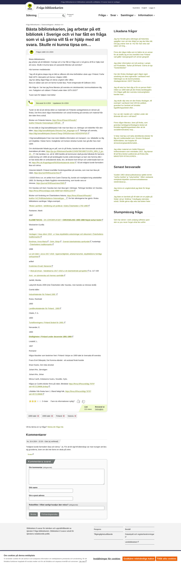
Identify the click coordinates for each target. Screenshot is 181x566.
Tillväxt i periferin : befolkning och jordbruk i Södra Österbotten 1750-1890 (58, 206)
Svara (30, 454)
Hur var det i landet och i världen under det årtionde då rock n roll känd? (131, 115)
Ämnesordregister (47, 25)
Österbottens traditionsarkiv (41, 244)
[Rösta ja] (78, 401)
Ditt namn (33, 487)
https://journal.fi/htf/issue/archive (47, 173)
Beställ (127, 529)
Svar (113, 15)
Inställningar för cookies (106, 558)
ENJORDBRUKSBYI (65, 220)
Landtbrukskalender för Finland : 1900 (44, 308)
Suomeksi (136, 8)
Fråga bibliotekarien (33, 25)
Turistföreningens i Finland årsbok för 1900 (46, 322)
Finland (59, 416)
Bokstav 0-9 (59, 25)
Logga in (152, 8)
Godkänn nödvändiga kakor (138, 558)
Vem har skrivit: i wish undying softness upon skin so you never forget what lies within (132, 221)
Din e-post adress (36, 495)
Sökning (31, 15)
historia (71, 416)
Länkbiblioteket (131, 542)
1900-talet (46, 416)
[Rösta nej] (83, 402)
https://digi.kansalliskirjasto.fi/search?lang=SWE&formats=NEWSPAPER (58, 133)
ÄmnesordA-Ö (70, 15)
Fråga (102, 15)
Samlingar (127, 15)
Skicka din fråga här (55, 427)
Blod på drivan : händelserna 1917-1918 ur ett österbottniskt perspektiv (58, 271)
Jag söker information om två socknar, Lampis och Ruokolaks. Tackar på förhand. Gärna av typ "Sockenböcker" (133, 65)
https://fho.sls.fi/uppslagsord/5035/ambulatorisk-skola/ (53, 162)
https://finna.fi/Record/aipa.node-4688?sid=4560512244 (51, 191)
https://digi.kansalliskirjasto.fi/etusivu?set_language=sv (55, 130)
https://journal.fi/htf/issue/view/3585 (50, 183)
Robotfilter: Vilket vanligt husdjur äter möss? (48, 505)
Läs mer (82, 561)
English (144, 8)
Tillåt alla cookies (166, 558)
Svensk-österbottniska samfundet (76, 241)
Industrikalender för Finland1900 (42, 294)
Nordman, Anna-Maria (38, 241)
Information (145, 15)
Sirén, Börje (55, 241)
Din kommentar (35, 467)
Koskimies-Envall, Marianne (40, 266)
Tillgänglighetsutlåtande (103, 534)
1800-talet (32, 416)
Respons (97, 529)
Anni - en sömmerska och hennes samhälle (46, 275)
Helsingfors (99, 409)
